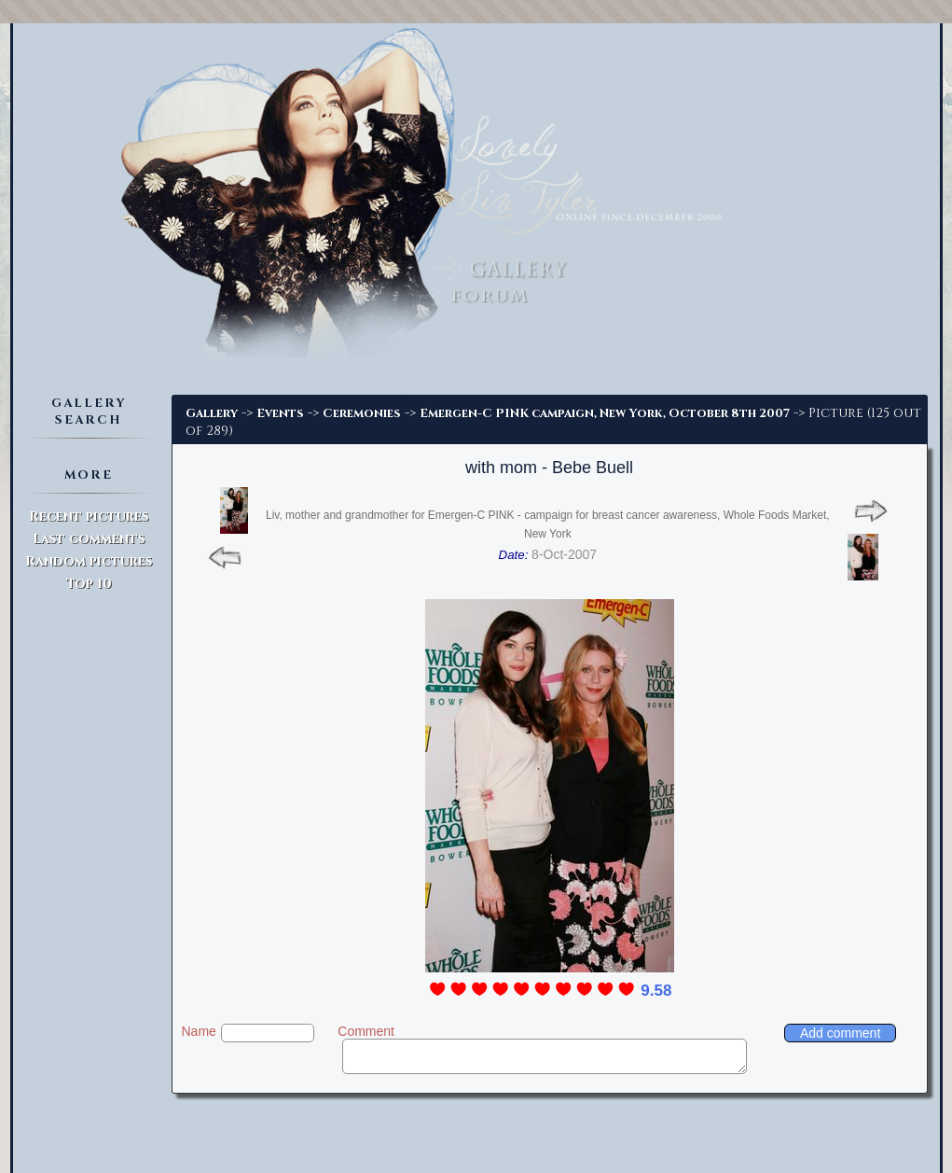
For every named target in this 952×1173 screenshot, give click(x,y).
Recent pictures (88, 516)
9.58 (656, 990)
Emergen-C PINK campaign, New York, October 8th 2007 (605, 413)
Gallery (212, 413)
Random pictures (88, 561)
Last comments (89, 539)
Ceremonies (362, 413)
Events (280, 413)
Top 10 (89, 584)
